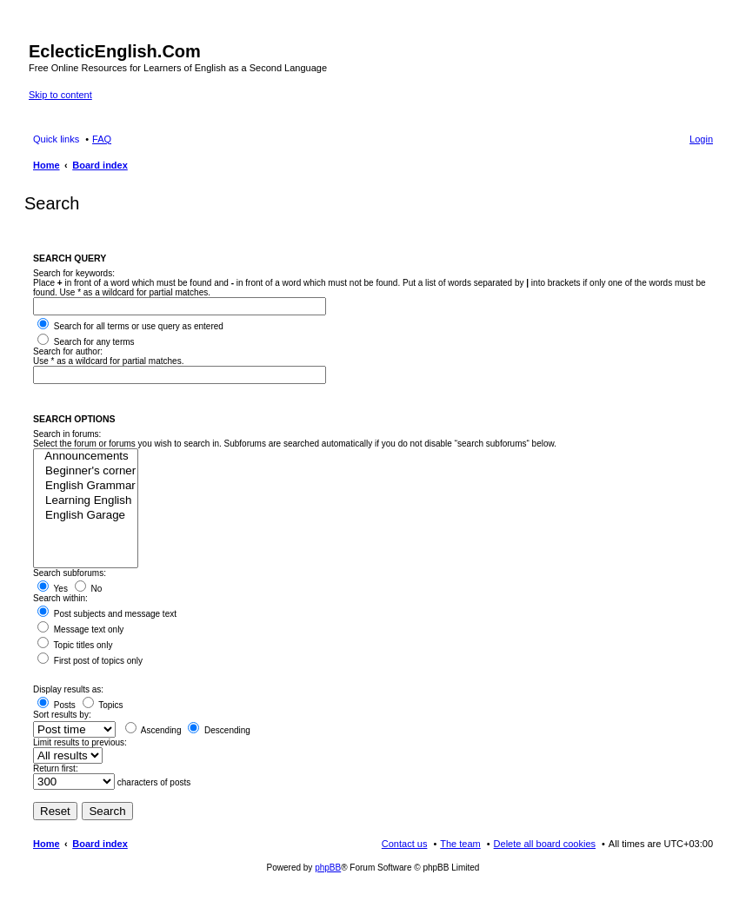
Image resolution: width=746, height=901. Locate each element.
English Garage (85, 515)
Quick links (56, 139)
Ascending (153, 730)
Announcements (85, 456)
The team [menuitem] (460, 843)
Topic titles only (74, 645)
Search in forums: (67, 434)
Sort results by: (62, 714)
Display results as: (68, 689)
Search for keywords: (74, 273)
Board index (100, 843)
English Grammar (85, 486)
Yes (52, 588)
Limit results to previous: (80, 742)
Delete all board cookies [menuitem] (545, 843)
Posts (56, 705)
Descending (219, 730)
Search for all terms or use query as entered (130, 326)
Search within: (60, 598)
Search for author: (68, 351)
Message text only (80, 629)
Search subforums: (69, 573)
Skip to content (60, 94)
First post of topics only (90, 661)
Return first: (55, 768)
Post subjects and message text (107, 614)
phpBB (328, 867)
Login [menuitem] (701, 139)
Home (46, 843)
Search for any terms (86, 342)
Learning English (85, 501)
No (89, 588)
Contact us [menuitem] (405, 843)
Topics (103, 705)
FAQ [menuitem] (101, 139)
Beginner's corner (85, 471)
